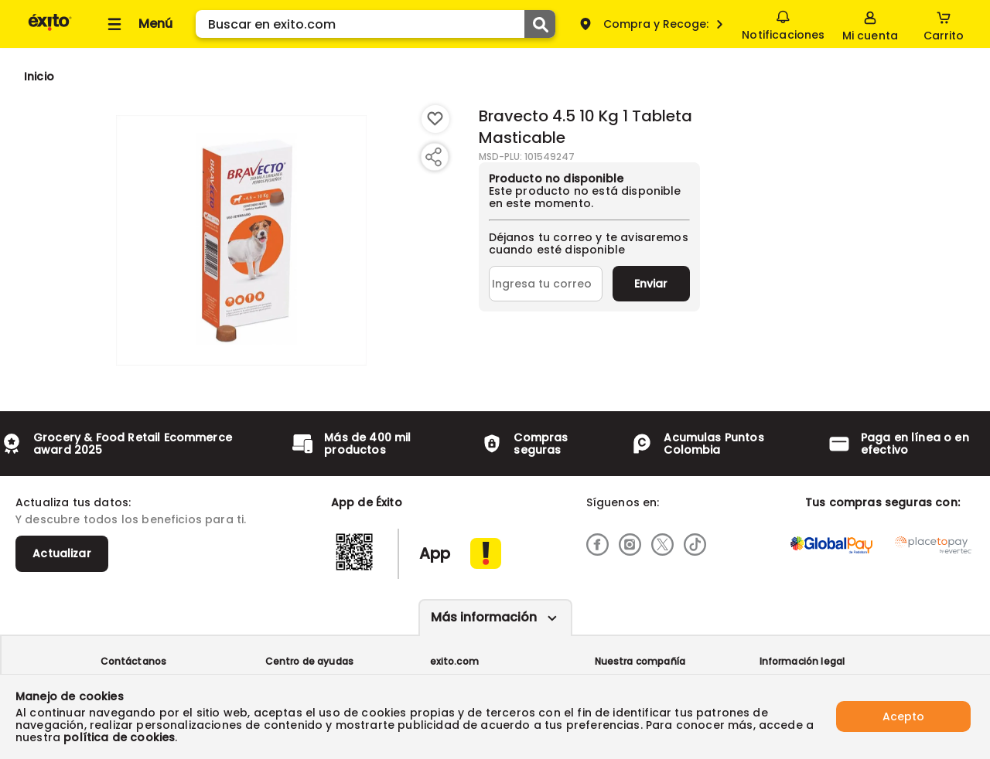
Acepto (903, 716)
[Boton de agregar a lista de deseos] (435, 119)
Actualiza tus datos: (73, 502)
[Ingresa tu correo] (546, 283)
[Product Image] (241, 240)
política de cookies (119, 737)
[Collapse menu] (137, 24)
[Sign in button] (870, 24)
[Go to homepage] (39, 76)
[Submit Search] (539, 24)
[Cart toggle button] (943, 24)
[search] (375, 24)
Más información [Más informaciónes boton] (484, 617)
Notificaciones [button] (783, 23)
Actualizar (61, 553)
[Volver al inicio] (50, 30)
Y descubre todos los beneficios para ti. (130, 519)
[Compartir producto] (433, 157)
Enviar (650, 283)
